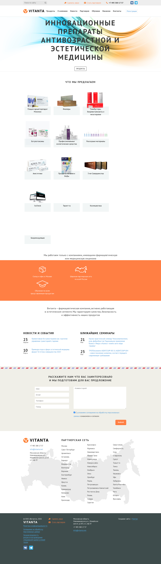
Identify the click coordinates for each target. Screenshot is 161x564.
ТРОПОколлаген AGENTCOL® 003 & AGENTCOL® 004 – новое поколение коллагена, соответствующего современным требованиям (108, 353)
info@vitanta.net (36, 449)
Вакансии (106, 11)
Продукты (50, 11)
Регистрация (132, 11)
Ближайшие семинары (97, 333)
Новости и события (38, 333)
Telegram (136, 2)
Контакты (117, 11)
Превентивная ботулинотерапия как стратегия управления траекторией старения (49, 340)
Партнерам (84, 11)
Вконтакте (131, 2)
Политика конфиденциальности (35, 526)
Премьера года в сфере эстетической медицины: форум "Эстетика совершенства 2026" (51, 350)
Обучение (96, 11)
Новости (73, 11)
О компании (63, 11)
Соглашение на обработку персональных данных (33, 530)
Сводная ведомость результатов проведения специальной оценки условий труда (34, 538)
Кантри (135, 519)
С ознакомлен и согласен (96, 414)
